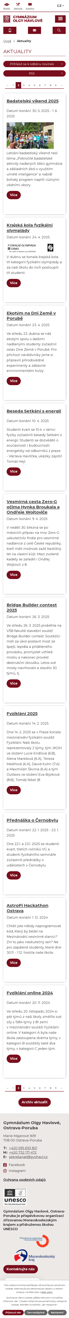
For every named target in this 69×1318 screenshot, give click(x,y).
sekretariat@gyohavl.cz (28, 1157)
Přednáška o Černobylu (32, 820)
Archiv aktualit (34, 1102)
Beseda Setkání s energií (34, 411)
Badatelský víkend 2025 (33, 100)
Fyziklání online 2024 (30, 992)
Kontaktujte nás (21, 1269)
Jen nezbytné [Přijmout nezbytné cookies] (36, 1312)
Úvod (7, 41)
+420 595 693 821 (23, 1148)
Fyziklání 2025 (22, 713)
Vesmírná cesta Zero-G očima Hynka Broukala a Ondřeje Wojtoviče (33, 506)
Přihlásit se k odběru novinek (37, 64)
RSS (46, 73)
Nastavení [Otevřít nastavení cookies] (57, 1312)
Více (13, 195)
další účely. (47, 1292)
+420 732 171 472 (23, 1153)
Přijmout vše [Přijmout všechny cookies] (13, 1312)
